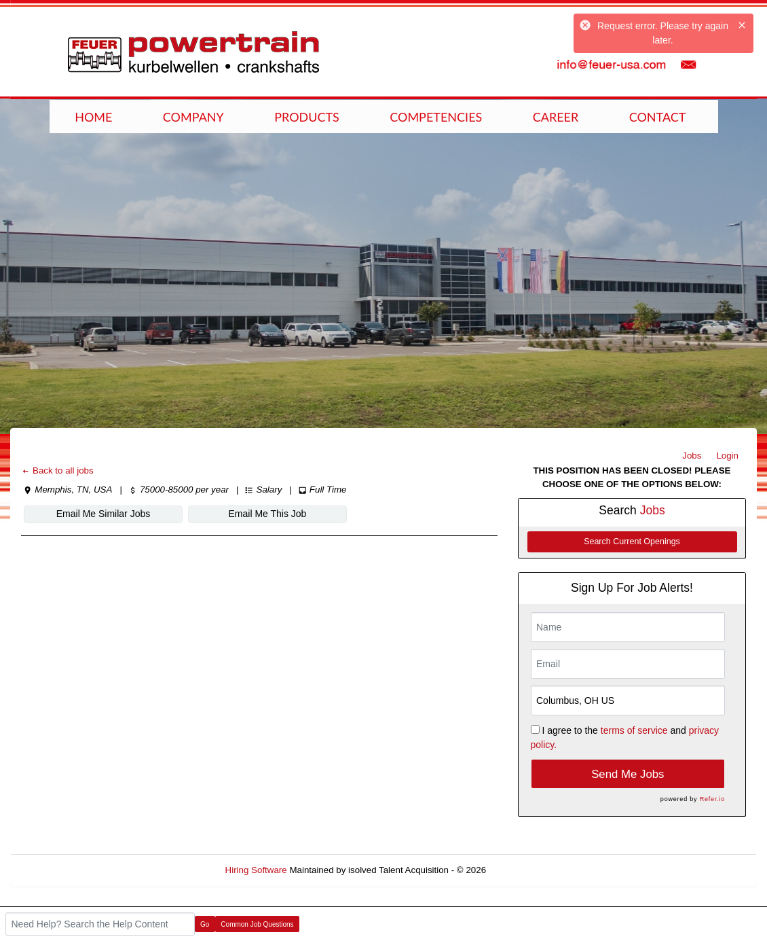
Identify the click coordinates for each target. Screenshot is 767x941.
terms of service (634, 730)
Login (727, 455)
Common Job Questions (257, 924)
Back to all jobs (57, 470)
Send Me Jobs (627, 774)
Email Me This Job (268, 513)
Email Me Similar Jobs (103, 513)
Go (204, 924)
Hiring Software (256, 870)
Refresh (526, 870)
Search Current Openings (632, 541)
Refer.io (712, 799)
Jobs (691, 455)
